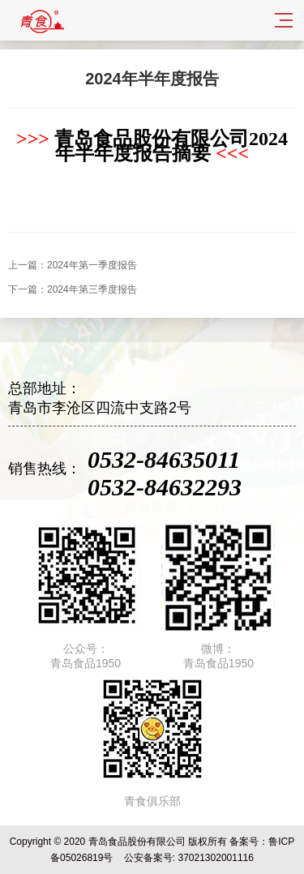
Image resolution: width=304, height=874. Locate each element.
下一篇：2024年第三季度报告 (72, 289)
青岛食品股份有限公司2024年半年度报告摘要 (152, 146)
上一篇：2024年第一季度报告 (72, 265)
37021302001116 (215, 857)
